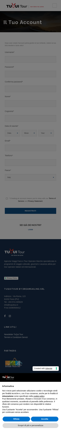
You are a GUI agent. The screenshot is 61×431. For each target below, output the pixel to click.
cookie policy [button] (38, 396)
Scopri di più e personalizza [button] (30, 425)
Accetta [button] (44, 419)
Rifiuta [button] (16, 419)
